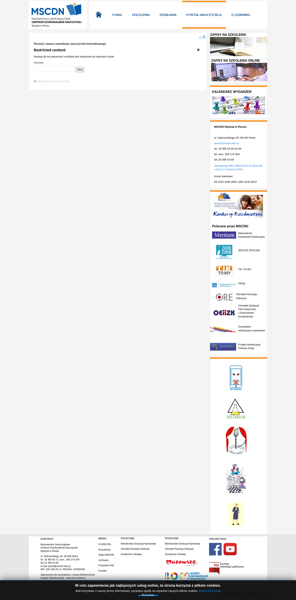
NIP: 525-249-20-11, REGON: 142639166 (63, 569)
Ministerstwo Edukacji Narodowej (138, 543)
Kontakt (102, 570)
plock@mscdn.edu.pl (226, 143)
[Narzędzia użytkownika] (199, 48)
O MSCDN (104, 544)
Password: (39, 62)
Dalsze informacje (210, 590)
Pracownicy (104, 549)
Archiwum (103, 560)
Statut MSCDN (106, 554)
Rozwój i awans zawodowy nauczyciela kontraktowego (70, 43)
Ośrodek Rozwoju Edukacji (135, 548)
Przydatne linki (106, 565)
